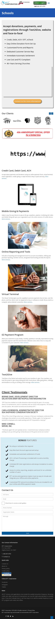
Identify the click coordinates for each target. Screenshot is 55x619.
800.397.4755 (7, 554)
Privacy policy (6, 568)
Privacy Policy (31, 610)
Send (27, 533)
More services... (6, 219)
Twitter (4, 587)
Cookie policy (5, 571)
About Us (4, 566)
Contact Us (6, 556)
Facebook (4, 582)
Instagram (5, 584)
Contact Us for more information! (27, 101)
